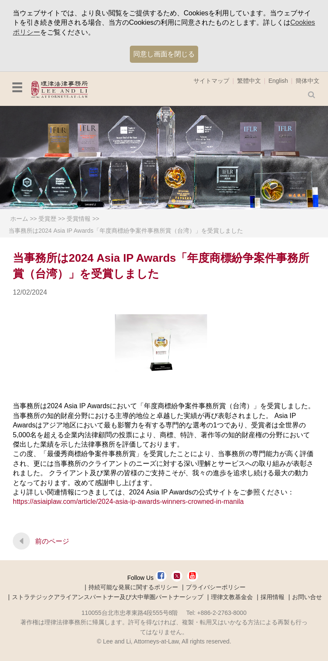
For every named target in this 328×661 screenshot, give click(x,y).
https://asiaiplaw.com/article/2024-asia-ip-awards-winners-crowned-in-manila (128, 501)
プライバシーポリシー (216, 587)
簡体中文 (307, 80)
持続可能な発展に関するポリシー (133, 587)
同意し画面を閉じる (164, 54)
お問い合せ (307, 597)
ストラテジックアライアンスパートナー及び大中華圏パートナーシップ (107, 597)
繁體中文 (249, 80)
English (278, 80)
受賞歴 (47, 218)
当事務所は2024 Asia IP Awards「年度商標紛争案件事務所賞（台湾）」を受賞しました (126, 230)
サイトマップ (211, 80)
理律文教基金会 (232, 597)
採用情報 (272, 597)
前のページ (52, 541)
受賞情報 (79, 218)
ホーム (19, 218)
